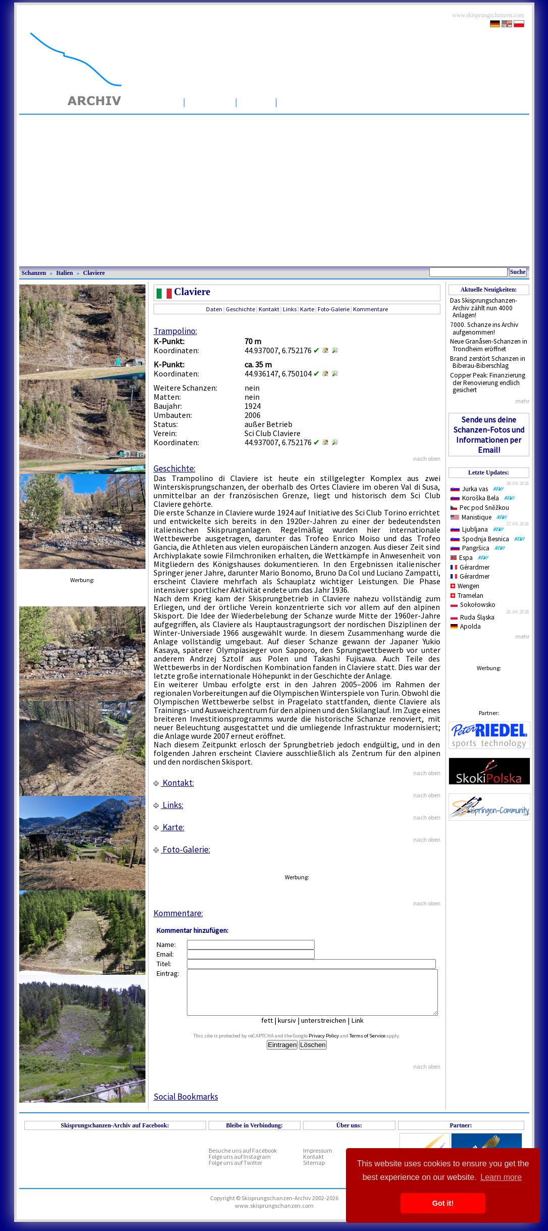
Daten (214, 309)
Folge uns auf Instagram (240, 1165)
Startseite (158, 102)
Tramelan (467, 595)
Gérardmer (470, 567)
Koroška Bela (483, 498)
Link (365, 1029)
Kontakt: (174, 782)
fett (274, 1029)
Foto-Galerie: (182, 849)
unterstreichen (331, 1029)
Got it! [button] (443, 1203)
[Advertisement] (274, 190)
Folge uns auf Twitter (235, 1171)
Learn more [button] (501, 1177)
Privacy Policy (335, 1044)
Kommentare (370, 309)
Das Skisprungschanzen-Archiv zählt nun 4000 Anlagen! (483, 307)
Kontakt (269, 309)
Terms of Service (378, 1044)
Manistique (479, 517)
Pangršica (478, 548)
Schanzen (210, 102)
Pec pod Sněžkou (480, 507)
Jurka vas (477, 489)
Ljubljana (477, 529)
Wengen (465, 586)
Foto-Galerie (334, 309)
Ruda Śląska (472, 617)
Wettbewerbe (311, 102)
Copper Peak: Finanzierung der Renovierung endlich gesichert (487, 382)
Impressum (317, 1159)
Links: (168, 805)
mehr (522, 401)
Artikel (256, 102)
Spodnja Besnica (488, 539)
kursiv (294, 1029)
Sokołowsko (473, 604)
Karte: (169, 827)
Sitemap (314, 1171)
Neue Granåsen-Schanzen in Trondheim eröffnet (488, 345)
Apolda (466, 626)
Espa (470, 557)
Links (289, 309)
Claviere (94, 272)
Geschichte (240, 309)
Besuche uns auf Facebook (243, 1159)
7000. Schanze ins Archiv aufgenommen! (484, 328)
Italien (64, 272)
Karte (307, 309)
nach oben (426, 458)
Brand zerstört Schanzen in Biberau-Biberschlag (487, 362)
